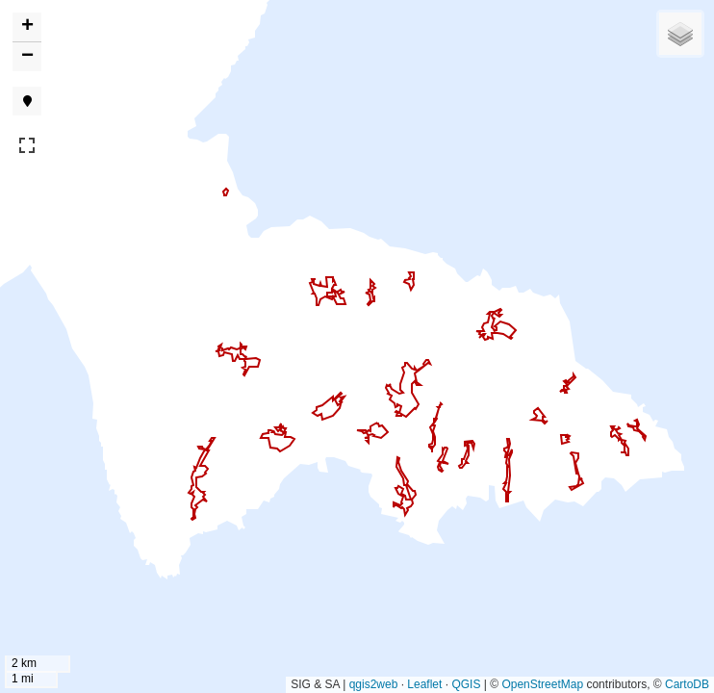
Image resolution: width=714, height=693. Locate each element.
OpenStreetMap (542, 684)
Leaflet (424, 684)
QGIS (465, 684)
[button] (27, 27)
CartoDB (687, 684)
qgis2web (373, 684)
